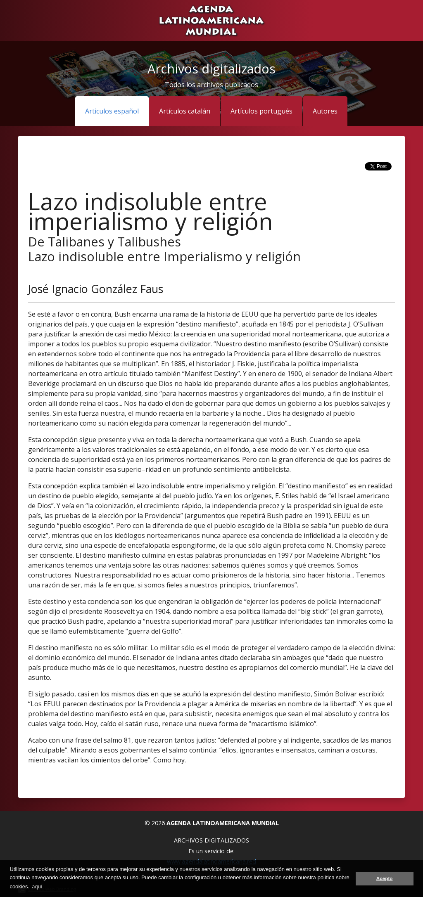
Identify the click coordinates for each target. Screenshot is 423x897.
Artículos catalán (184, 111)
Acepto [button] (384, 878)
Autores (325, 111)
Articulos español (112, 111)
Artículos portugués (261, 111)
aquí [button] (37, 886)
